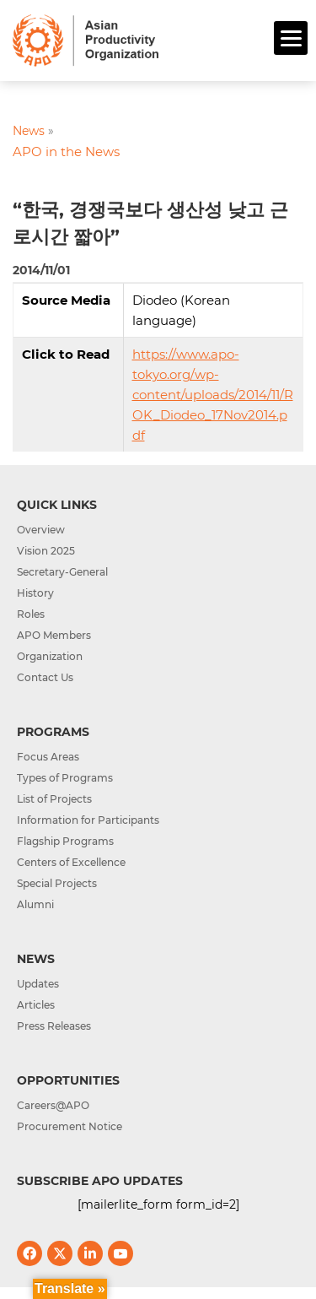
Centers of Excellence (71, 862)
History (35, 593)
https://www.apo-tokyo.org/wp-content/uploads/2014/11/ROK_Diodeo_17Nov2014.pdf (212, 394)
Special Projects (57, 883)
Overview (41, 529)
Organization (50, 656)
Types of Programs (65, 777)
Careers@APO (53, 1105)
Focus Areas (48, 756)
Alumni (35, 904)
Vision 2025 (46, 550)
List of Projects (54, 799)
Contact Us (45, 677)
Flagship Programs (65, 841)
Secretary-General (62, 572)
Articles (36, 1005)
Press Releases (54, 1026)
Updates (38, 983)
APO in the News (66, 151)
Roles (31, 614)
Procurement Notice (69, 1126)
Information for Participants (88, 820)
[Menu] (291, 38)
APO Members (54, 635)
